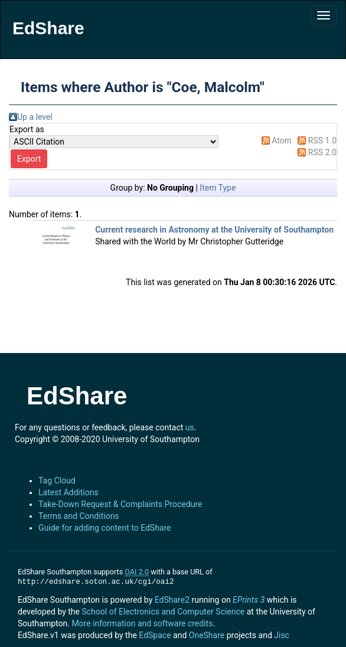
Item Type (218, 187)
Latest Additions (68, 492)
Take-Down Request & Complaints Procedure (120, 504)
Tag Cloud (57, 480)
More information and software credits (142, 623)
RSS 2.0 (322, 152)
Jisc (281, 635)
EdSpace (155, 635)
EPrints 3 (249, 599)
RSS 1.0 (322, 140)
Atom (282, 140)
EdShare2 (172, 599)
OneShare (206, 635)
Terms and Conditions (78, 516)
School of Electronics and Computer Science (162, 611)
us (189, 427)
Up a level (35, 117)
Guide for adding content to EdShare (104, 527)
